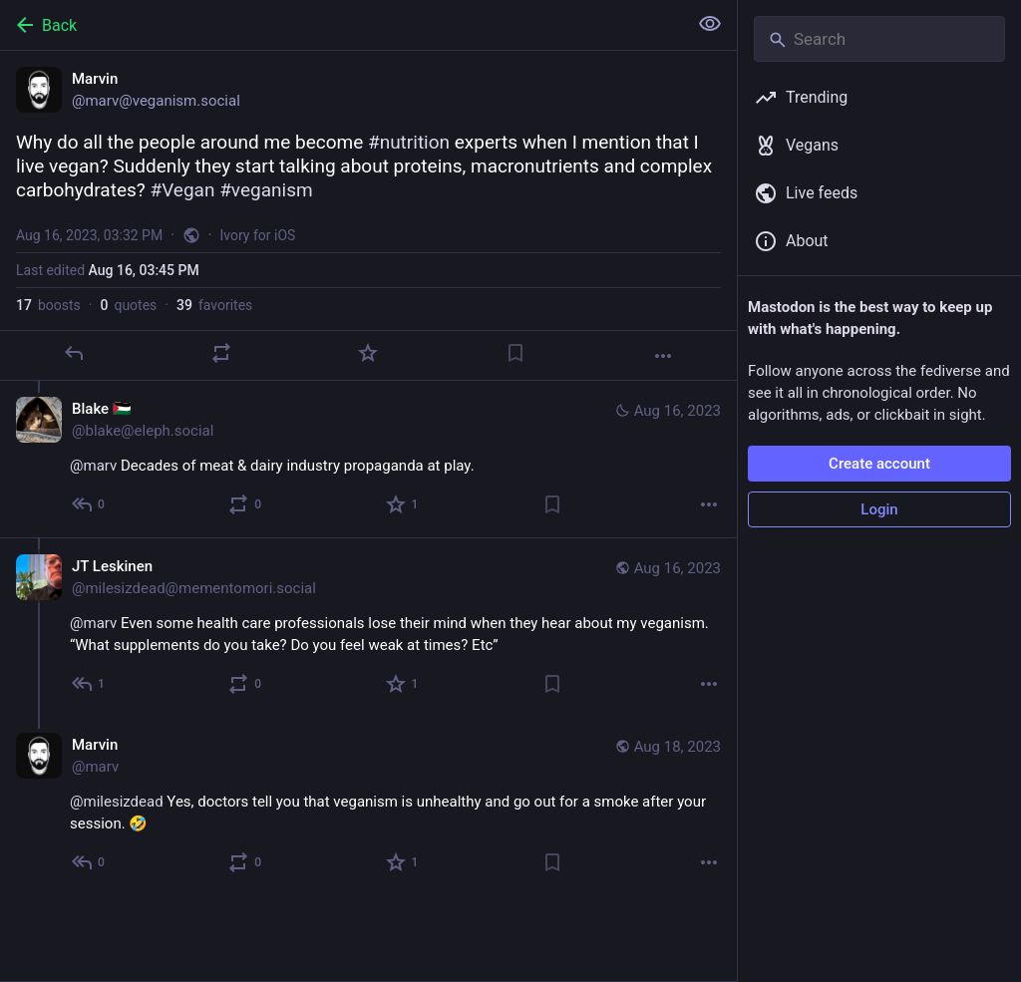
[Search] (879, 39)
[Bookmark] (515, 353)
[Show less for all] (710, 24)
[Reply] (74, 353)
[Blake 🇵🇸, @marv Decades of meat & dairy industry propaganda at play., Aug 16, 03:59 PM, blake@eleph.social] (368, 459)
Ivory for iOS (258, 235)
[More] (663, 356)
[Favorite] (368, 353)
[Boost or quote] (221, 353)
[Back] (341, 25)
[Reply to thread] (89, 504)
